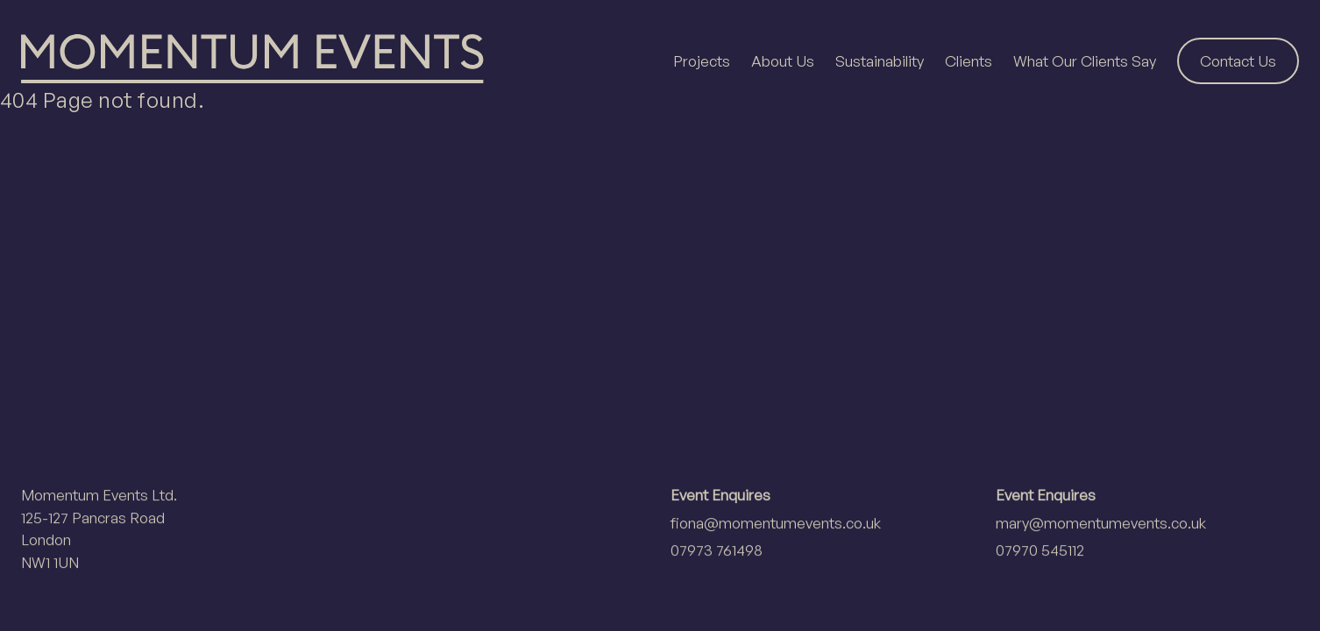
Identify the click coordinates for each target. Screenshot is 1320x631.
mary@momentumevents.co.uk (1101, 523)
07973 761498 (717, 550)
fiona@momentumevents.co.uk (776, 523)
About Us (782, 61)
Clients (968, 61)
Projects (701, 61)
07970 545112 (1040, 550)
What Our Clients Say (1084, 61)
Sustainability (879, 61)
